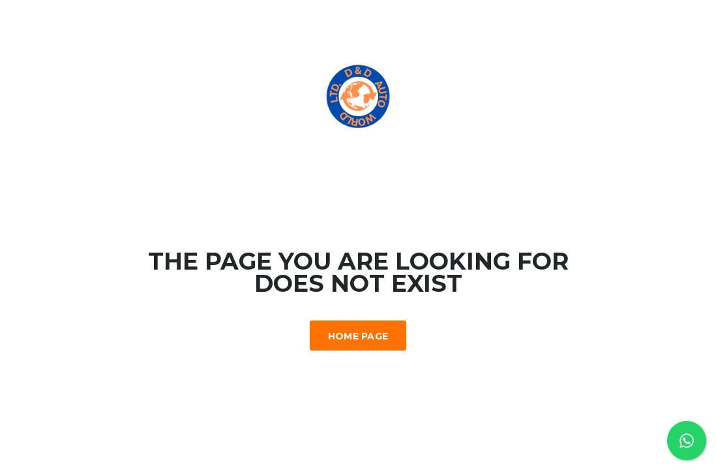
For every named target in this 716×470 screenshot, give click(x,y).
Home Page (358, 336)
